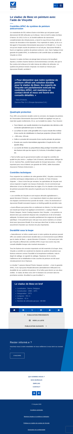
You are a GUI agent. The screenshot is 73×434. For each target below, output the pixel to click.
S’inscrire (17, 355)
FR (56, 5)
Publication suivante (36, 326)
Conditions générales (36, 410)
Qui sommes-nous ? (36, 377)
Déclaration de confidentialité (36, 429)
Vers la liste (36, 320)
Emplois (36, 383)
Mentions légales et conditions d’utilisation (36, 416)
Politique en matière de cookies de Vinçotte (36, 423)
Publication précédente (36, 315)
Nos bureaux (36, 380)
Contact (36, 387)
